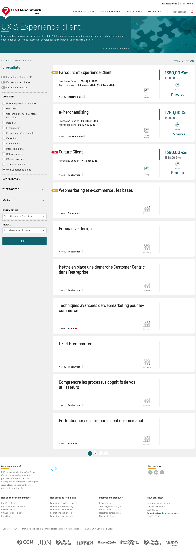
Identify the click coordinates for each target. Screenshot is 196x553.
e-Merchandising (74, 112)
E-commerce (13, 127)
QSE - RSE (11, 108)
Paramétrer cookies (30, 529)
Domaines (8, 96)
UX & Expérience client (18, 169)
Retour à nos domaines (117, 47)
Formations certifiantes (19, 82)
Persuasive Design (75, 228)
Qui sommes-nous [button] (110, 11)
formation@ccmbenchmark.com (162, 513)
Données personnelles (52, 529)
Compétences (11, 178)
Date (190, 60)
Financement (105, 503)
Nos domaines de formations (16, 497)
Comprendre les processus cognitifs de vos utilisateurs (97, 384)
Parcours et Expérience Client (85, 72)
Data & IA (11, 122)
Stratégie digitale (15, 164)
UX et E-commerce (75, 343)
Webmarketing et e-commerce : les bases (96, 190)
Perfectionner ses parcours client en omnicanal (101, 420)
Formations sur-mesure (61, 516)
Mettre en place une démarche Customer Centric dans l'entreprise (102, 269)
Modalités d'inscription (110, 512)
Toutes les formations (83, 11)
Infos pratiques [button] (134, 11)
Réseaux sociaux (15, 159)
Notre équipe (105, 509)
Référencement (14, 153)
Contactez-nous (169, 3)
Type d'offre (10, 189)
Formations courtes (16, 87)
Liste (178, 60)
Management (13, 143)
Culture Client (71, 151)
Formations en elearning (61, 506)
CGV (15, 529)
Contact (6, 529)
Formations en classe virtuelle (64, 503)
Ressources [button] (154, 11)
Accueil (5, 60)
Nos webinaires (106, 516)
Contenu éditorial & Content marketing (21, 115)
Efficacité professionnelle (20, 133)
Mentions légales (73, 529)
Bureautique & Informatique (21, 103)
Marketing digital (15, 148)
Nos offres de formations (63, 497)
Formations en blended (61, 512)
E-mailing (11, 138)
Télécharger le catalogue (110, 506)
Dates (6, 199)
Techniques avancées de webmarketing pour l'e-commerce (101, 307)
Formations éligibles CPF (19, 77)
